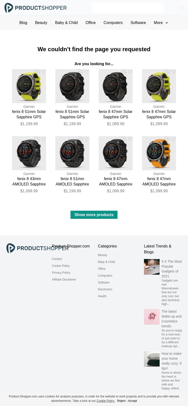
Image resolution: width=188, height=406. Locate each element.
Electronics (105, 289)
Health (102, 296)
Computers (105, 275)
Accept (132, 401)
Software (103, 282)
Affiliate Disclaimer (64, 279)
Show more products (93, 215)
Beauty (102, 255)
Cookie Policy (61, 266)
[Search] (128, 8)
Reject (121, 401)
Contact (57, 259)
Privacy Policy (61, 272)
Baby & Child (106, 262)
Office (102, 269)
